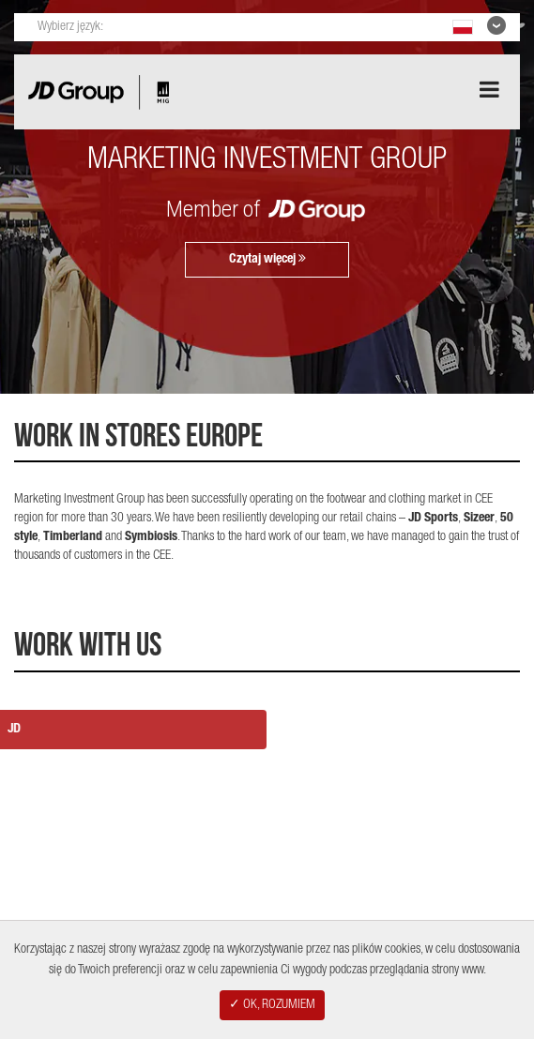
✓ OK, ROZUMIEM (272, 1005)
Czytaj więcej (267, 258)
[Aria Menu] (489, 90)
